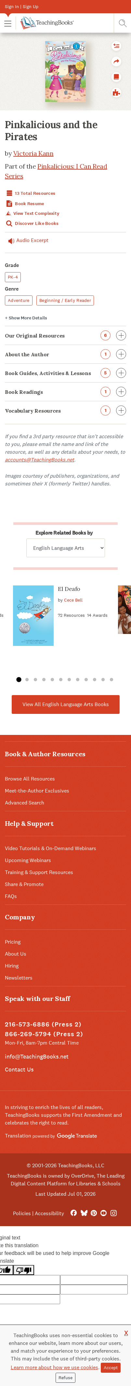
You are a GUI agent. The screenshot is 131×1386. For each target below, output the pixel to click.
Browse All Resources (30, 778)
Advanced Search (24, 802)
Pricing (12, 941)
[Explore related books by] (65, 547)
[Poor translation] (23, 1270)
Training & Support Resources (39, 872)
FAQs (11, 896)
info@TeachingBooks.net (37, 1056)
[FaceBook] (73, 1213)
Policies (22, 1213)
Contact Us (19, 1069)
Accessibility (49, 1213)
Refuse (65, 1377)
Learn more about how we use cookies (54, 1367)
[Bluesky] (83, 1213)
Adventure (19, 300)
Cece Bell (73, 600)
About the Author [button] (65, 354)
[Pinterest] (93, 1213)
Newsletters (19, 977)
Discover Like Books (32, 223)
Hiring (12, 965)
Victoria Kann (33, 153)
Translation (51, 1135)
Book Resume (24, 204)
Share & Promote (24, 884)
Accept (111, 1367)
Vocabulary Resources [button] (65, 410)
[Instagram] (113, 1213)
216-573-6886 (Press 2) (43, 1024)
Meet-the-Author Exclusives (37, 790)
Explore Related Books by (64, 533)
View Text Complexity (32, 213)
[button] (7, 23)
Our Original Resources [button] (65, 335)
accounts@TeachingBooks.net (39, 459)
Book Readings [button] (65, 392)
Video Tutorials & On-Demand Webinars (50, 848)
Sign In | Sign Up (21, 6)
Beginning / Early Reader (65, 300)
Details (26, 318)
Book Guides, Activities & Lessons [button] (65, 373)
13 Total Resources (30, 193)
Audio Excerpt (26, 240)
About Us (15, 953)
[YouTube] (103, 1213)
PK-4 (13, 277)
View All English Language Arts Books (65, 704)
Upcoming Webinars (28, 860)
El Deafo (69, 589)
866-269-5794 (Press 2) (44, 1034)
